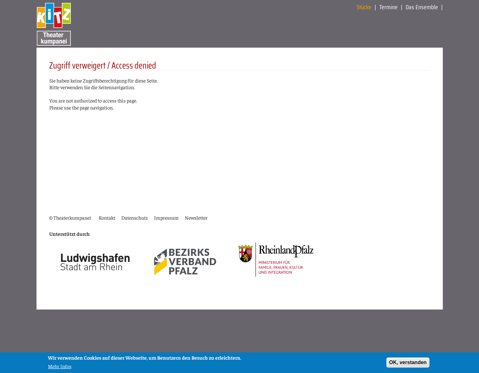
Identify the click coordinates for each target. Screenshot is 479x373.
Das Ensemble (422, 7)
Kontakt (107, 217)
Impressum (166, 217)
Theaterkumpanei (72, 217)
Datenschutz (134, 217)
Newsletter (196, 217)
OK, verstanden (408, 363)
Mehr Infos (59, 367)
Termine (388, 7)
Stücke (363, 7)
